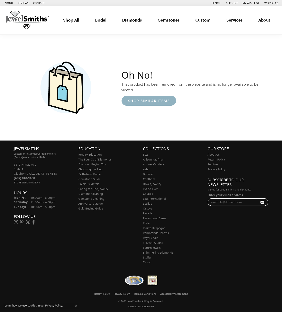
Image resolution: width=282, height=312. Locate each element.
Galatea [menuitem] (148, 194)
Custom (202, 20)
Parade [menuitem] (147, 213)
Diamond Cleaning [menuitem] (90, 194)
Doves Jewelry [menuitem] (152, 184)
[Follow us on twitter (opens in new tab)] (27, 222)
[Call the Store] (24, 178)
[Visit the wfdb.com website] (134, 280)
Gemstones (169, 20)
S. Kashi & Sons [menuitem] (153, 243)
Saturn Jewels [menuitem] (152, 247)
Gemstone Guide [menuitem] (89, 179)
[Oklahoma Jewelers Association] (152, 280)
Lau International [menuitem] (154, 198)
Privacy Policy (216, 169)
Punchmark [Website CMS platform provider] (148, 306)
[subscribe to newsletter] (262, 202)
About (264, 20)
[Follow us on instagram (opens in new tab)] (16, 222)
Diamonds (132, 20)
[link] (8, 3)
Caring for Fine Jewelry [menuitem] (93, 189)
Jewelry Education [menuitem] (90, 154)
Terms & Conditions (145, 294)
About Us (214, 154)
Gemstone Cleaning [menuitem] (91, 198)
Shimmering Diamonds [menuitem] (158, 252)
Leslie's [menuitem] (147, 203)
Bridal (100, 20)
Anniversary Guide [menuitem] (90, 203)
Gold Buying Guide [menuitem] (90, 208)
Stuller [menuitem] (147, 257)
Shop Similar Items (149, 100)
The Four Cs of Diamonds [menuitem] (95, 159)
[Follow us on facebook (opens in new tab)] (33, 222)
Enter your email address (225, 195)
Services (234, 20)
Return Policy (216, 159)
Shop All (71, 20)
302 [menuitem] (145, 154)
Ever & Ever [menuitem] (150, 189)
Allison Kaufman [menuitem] (154, 159)
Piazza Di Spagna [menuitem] (154, 228)
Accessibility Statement (174, 294)
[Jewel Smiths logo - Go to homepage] (26, 20)
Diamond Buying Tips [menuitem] (92, 164)
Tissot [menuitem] (147, 262)
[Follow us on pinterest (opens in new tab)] (21, 222)
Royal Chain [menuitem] (151, 238)
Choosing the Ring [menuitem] (90, 169)
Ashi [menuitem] (146, 169)
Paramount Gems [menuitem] (154, 218)
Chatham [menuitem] (149, 179)
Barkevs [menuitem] (148, 174)
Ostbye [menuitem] (147, 208)
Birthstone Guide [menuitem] (89, 174)
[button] (216, 3)
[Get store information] (27, 182)
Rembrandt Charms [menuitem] (156, 233)
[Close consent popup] (76, 306)
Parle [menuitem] (146, 223)
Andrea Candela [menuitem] (153, 164)
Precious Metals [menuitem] (88, 184)
